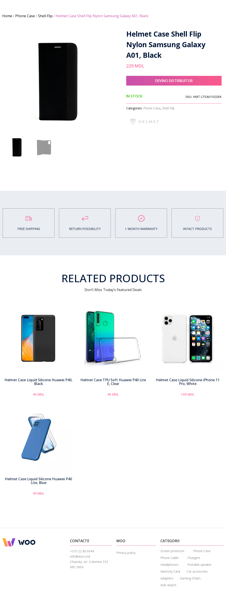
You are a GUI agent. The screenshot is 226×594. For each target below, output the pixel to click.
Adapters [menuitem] (166, 578)
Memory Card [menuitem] (170, 571)
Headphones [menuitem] (169, 564)
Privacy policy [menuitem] (126, 553)
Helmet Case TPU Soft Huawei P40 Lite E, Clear (113, 381)
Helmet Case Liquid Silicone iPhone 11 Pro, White (188, 381)
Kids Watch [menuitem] (168, 585)
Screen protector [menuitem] (172, 551)
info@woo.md (80, 556)
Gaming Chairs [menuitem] (190, 578)
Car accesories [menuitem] (197, 571)
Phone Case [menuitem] (202, 551)
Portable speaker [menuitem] (199, 564)
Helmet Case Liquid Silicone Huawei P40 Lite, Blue (38, 480)
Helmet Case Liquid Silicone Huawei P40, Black (38, 381)
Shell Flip (45, 15)
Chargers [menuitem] (193, 558)
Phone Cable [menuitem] (169, 558)
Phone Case (25, 15)
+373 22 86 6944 (82, 551)
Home (7, 15)
